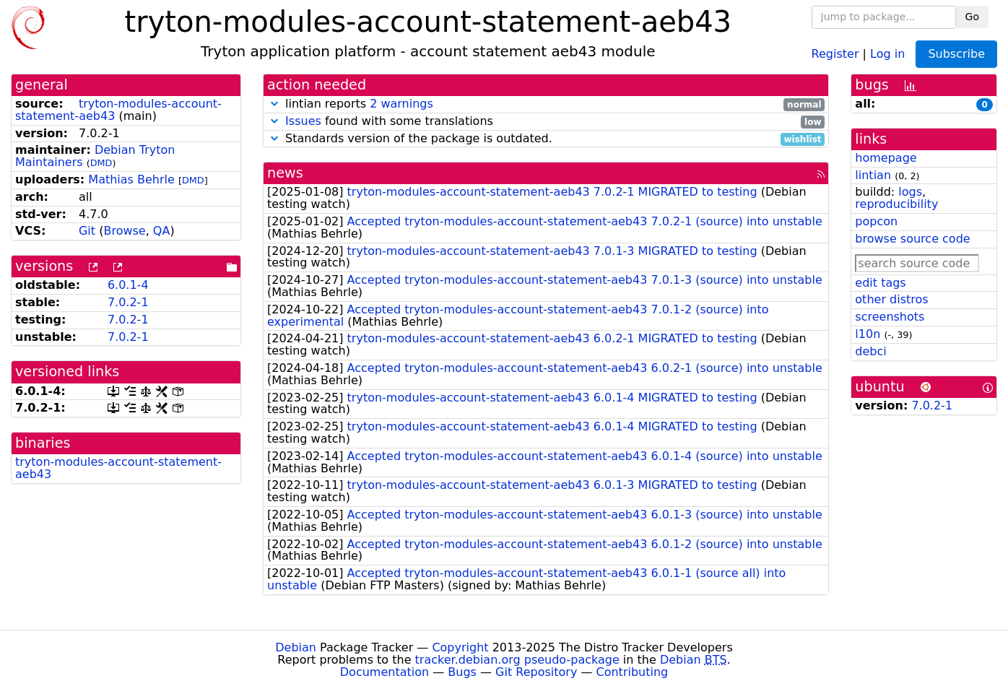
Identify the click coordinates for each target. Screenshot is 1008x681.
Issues (303, 121)
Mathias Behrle (131, 179)
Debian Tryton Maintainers (95, 156)
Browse (124, 231)
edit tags (880, 283)
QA (161, 231)
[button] (274, 103)
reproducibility (896, 204)
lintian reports (546, 104)
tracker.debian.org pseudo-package (517, 660)
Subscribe (956, 54)
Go (972, 16)
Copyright (460, 647)
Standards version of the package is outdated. (546, 139)
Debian (295, 647)
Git (87, 231)
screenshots (889, 317)
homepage (885, 158)
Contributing (632, 672)
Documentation (384, 672)
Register (835, 53)
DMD (101, 162)
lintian (873, 175)
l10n (867, 334)
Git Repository (536, 672)
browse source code (912, 239)
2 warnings (401, 103)
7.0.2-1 (128, 302)
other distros (891, 299)
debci (870, 351)
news (285, 173)
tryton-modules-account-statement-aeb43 (118, 110)
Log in (887, 53)
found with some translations (546, 122)
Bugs (462, 672)
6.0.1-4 (128, 285)
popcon (876, 221)
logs (910, 192)
